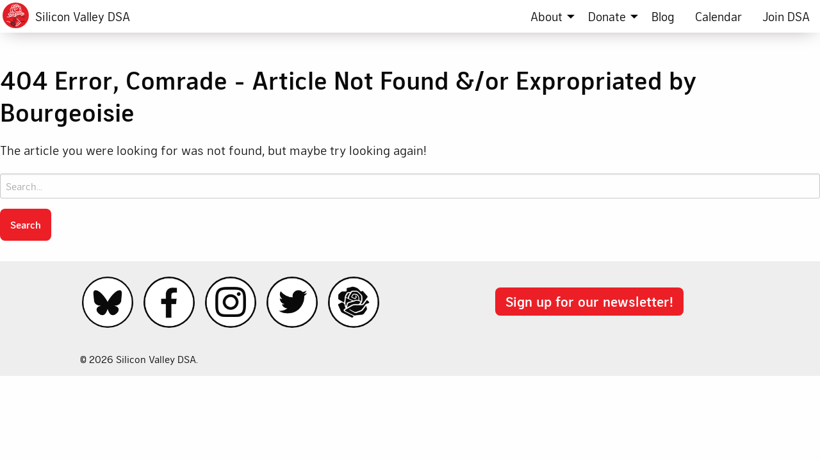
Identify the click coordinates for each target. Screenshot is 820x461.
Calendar (718, 16)
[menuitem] (549, 16)
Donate (607, 16)
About (546, 16)
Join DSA (786, 16)
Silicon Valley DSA (82, 16)
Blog (663, 16)
